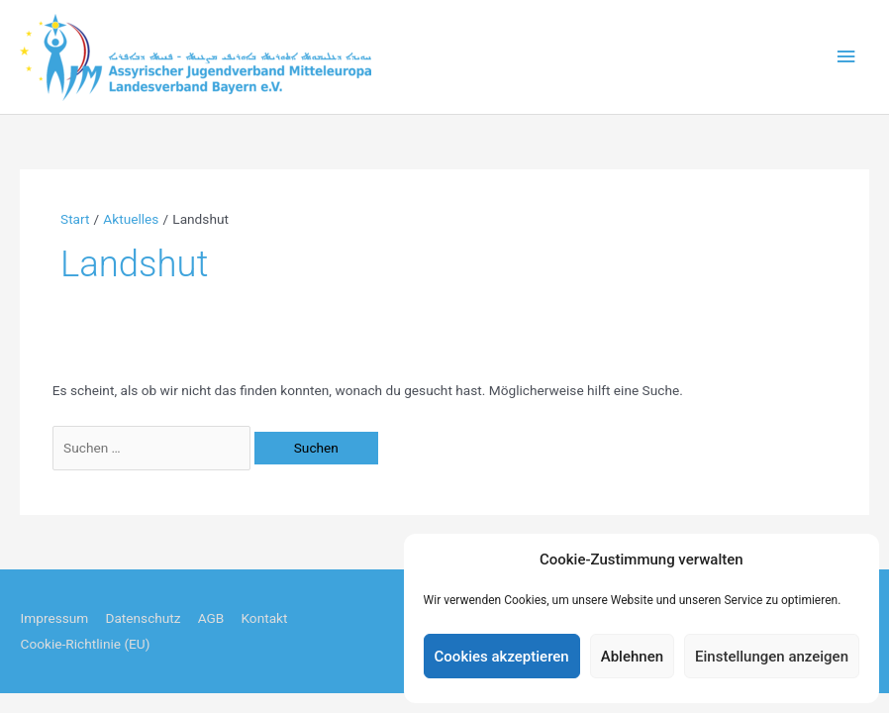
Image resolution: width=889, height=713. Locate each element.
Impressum (54, 618)
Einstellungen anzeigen (771, 656)
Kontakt (264, 618)
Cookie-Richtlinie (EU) (84, 644)
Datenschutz (142, 618)
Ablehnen (632, 656)
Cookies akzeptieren (502, 656)
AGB (210, 618)
